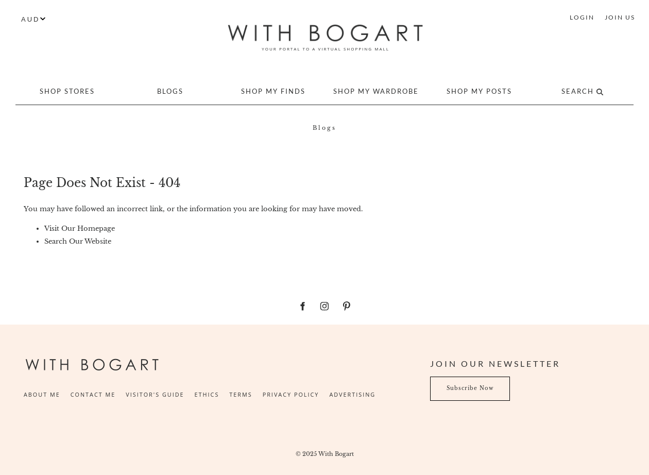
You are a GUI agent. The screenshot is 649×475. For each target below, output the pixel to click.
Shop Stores (67, 91)
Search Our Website (77, 241)
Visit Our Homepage (79, 228)
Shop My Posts (479, 91)
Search (582, 91)
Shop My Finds (273, 91)
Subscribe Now (453, 382)
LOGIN (582, 17)
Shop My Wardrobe (376, 91)
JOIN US (620, 17)
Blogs (170, 91)
